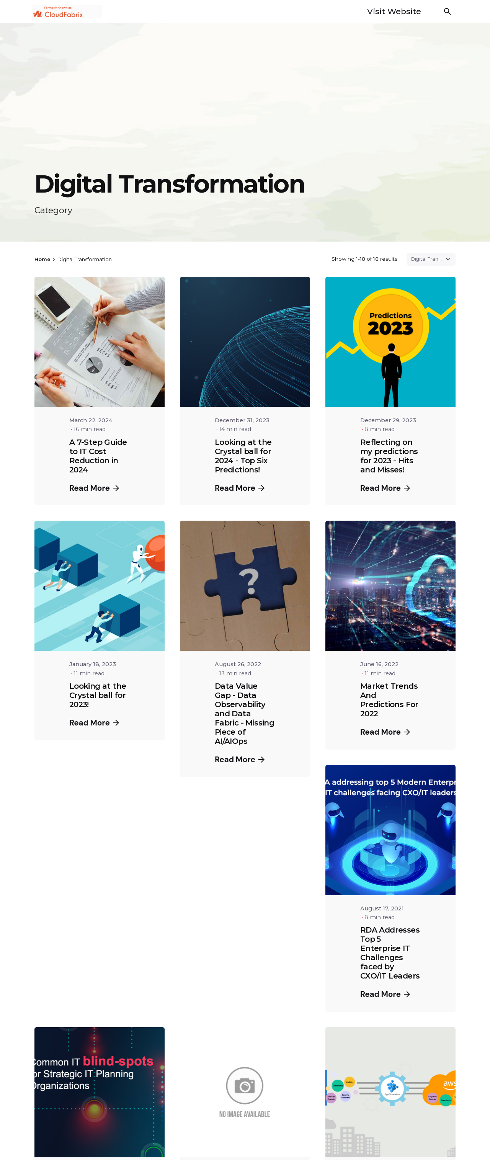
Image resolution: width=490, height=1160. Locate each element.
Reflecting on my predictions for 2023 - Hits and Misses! (389, 456)
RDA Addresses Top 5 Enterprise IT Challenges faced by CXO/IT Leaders (390, 952)
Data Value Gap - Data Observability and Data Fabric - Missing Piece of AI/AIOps (244, 713)
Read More (94, 488)
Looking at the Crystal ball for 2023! (97, 695)
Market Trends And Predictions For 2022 (389, 699)
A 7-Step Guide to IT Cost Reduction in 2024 (98, 456)
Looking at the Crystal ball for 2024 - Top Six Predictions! (243, 456)
